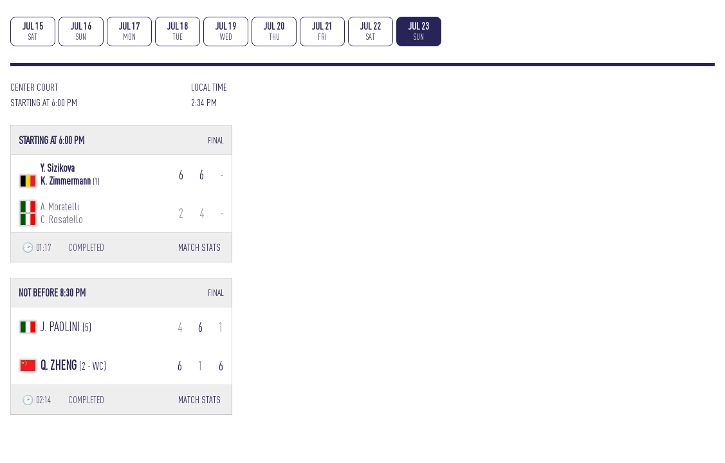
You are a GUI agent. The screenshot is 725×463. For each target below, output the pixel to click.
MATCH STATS (199, 247)
